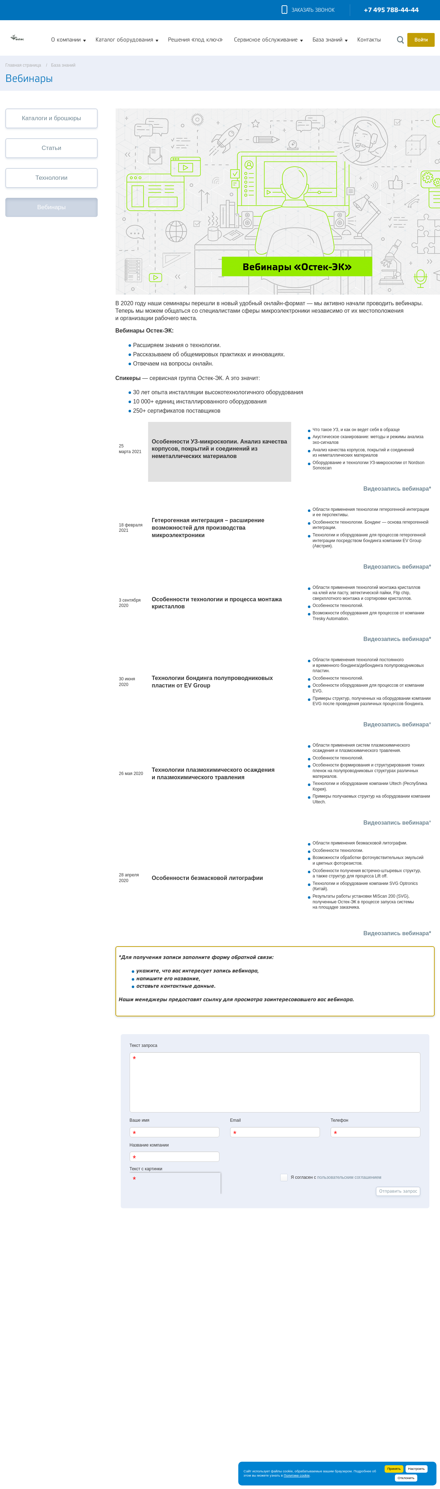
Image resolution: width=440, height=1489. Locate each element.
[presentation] (175, 1183)
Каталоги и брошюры (51, 118)
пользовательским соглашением (349, 1177)
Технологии (51, 177)
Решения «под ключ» (195, 40)
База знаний (327, 40)
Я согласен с (330, 1177)
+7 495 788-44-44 (391, 10)
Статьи (51, 148)
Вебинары (51, 207)
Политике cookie (297, 1475)
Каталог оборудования (124, 40)
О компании (66, 40)
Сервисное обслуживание (266, 40)
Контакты (369, 40)
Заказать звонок (308, 10)
